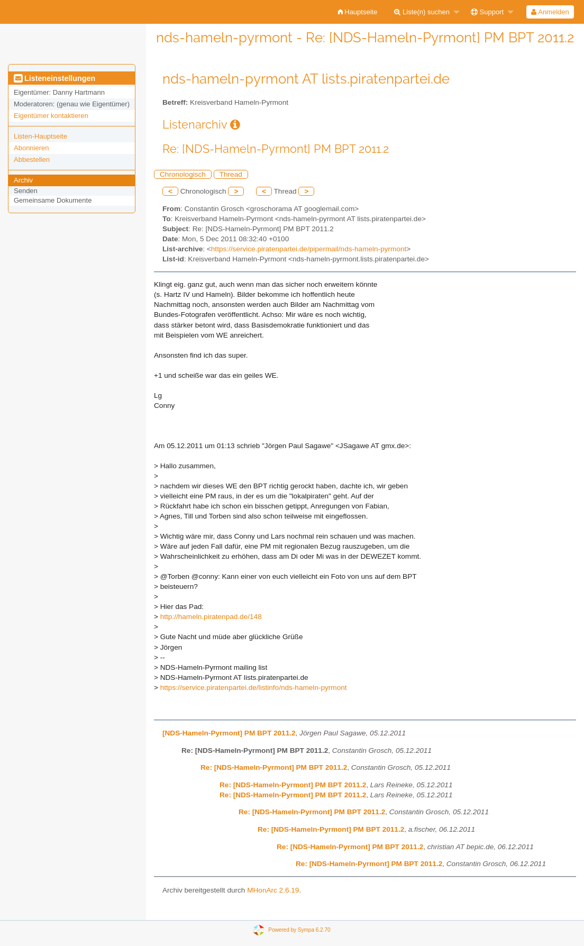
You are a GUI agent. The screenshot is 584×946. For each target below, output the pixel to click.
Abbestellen (32, 159)
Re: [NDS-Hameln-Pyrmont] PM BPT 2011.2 (273, 767)
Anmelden (550, 12)
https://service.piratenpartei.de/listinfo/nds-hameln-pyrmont (253, 688)
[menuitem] (358, 12)
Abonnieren (31, 148)
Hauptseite (358, 12)
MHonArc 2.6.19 (273, 890)
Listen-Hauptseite (40, 136)
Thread (231, 174)
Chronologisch (183, 174)
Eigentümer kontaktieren (51, 116)
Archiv (23, 180)
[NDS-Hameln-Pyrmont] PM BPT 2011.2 (229, 733)
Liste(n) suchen (422, 12)
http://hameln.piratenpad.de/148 (211, 617)
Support (487, 12)
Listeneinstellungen (54, 78)
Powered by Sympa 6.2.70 (299, 930)
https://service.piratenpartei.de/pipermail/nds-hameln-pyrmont (308, 249)
